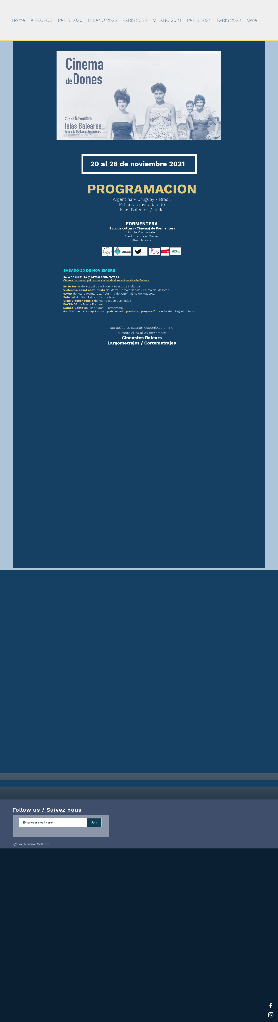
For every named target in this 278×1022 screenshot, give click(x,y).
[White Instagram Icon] (270, 1014)
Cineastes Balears (142, 337)
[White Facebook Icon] (270, 1005)
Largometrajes (124, 343)
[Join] (94, 822)
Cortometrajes (160, 343)
